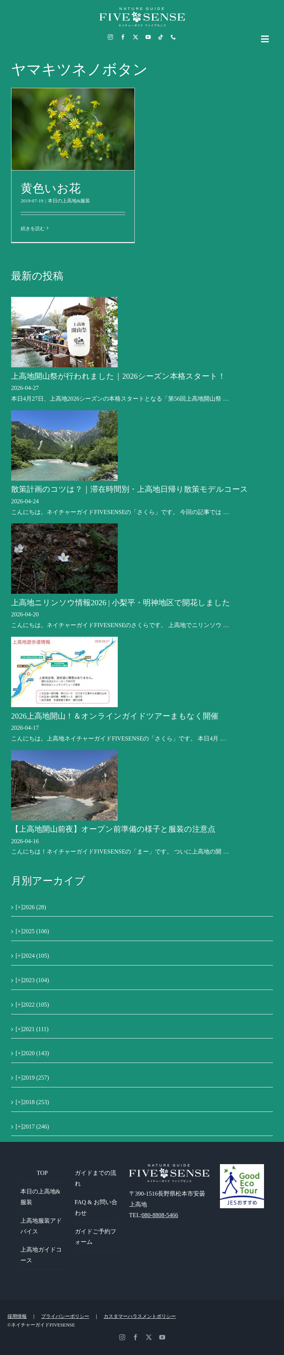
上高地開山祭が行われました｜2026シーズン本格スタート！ (118, 376)
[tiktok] (160, 37)
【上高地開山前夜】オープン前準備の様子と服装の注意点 (113, 829)
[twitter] (135, 37)
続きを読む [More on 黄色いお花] (33, 228)
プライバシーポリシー (65, 1316)
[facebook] (123, 37)
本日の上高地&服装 (69, 200)
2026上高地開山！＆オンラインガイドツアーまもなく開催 (114, 716)
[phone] (173, 37)
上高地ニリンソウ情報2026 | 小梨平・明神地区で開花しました (120, 602)
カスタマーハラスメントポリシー (140, 1316)
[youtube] (148, 37)
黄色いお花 (51, 188)
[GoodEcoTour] (242, 1167)
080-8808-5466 (159, 1215)
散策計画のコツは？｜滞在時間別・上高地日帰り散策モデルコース (129, 489)
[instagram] (110, 37)
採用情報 (17, 1316)
